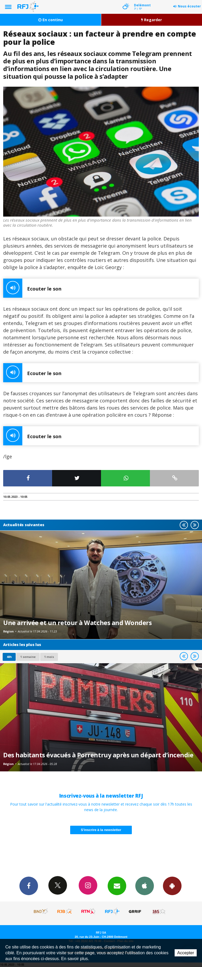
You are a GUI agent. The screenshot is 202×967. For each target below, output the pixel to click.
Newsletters (117, 886)
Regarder (151, 19)
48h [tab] (9, 657)
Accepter (185, 953)
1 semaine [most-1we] (28, 657)
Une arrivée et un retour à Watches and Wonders (77, 622)
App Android (172, 886)
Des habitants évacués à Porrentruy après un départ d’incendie (98, 755)
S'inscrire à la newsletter (101, 830)
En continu (50, 19)
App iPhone (144, 886)
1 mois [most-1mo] (49, 657)
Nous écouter (189, 6)
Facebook (28, 886)
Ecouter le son (32, 288)
